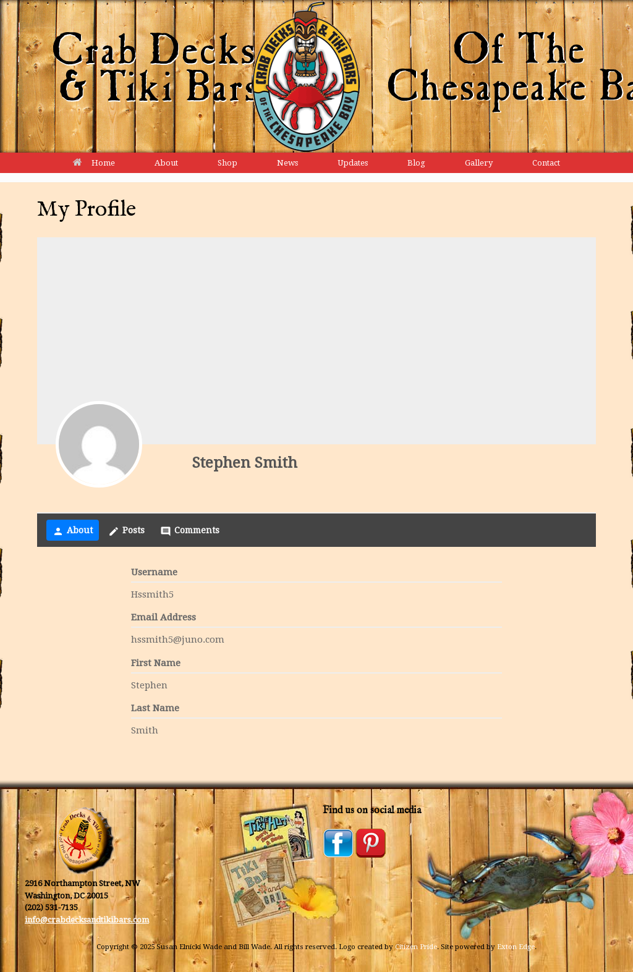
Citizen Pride (416, 946)
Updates (353, 162)
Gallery (479, 162)
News (287, 162)
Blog (416, 162)
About (166, 162)
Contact (546, 162)
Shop (227, 162)
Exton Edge (516, 946)
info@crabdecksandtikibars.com (87, 919)
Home (94, 162)
